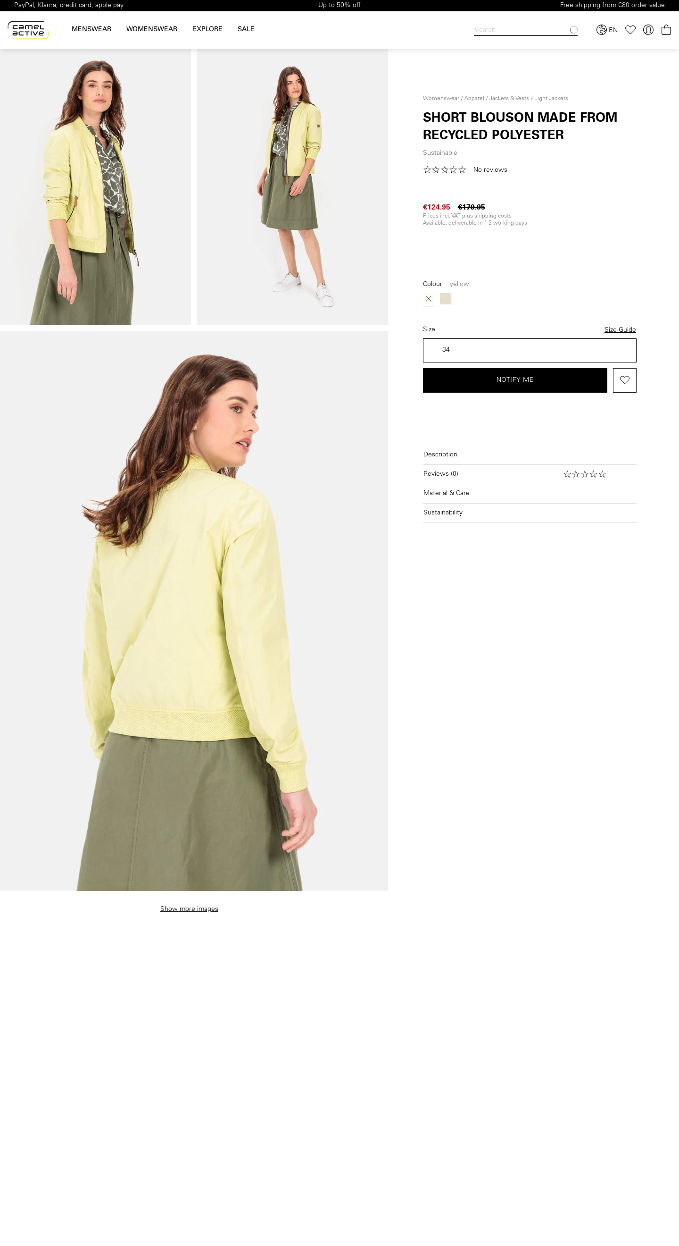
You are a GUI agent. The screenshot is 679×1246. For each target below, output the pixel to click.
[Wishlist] (630, 30)
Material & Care (446, 493)
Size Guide (620, 330)
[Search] (526, 30)
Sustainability (443, 513)
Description (440, 455)
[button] (468, 170)
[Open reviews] (530, 474)
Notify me (515, 380)
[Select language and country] (607, 30)
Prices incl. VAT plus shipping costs (467, 216)
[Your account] (648, 30)
